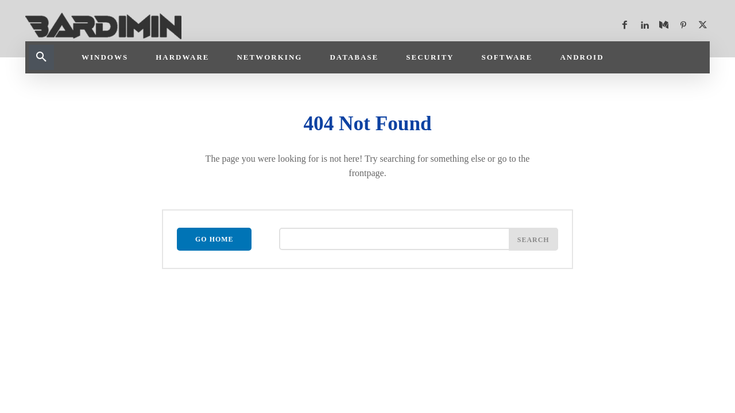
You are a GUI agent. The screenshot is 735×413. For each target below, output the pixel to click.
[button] (41, 57)
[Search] (533, 239)
